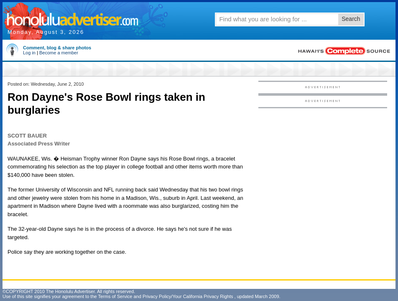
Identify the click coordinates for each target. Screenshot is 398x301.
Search (351, 18)
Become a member (58, 52)
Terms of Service (115, 296)
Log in (29, 52)
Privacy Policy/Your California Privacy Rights (188, 296)
